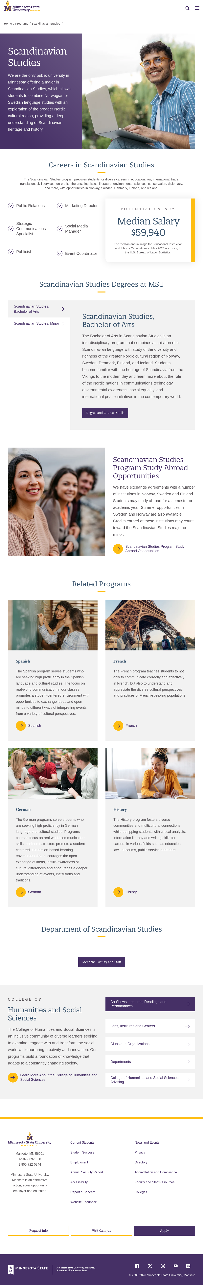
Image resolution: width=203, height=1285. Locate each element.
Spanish (34, 725)
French (131, 725)
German (34, 892)
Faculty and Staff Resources (155, 1182)
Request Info (38, 1230)
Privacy (140, 1152)
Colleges (141, 1192)
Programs (21, 23)
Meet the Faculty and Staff (101, 962)
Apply (164, 1230)
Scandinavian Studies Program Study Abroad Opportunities (154, 549)
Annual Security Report (86, 1172)
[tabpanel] (132, 365)
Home (8, 23)
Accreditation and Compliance (156, 1172)
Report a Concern (82, 1192)
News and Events (147, 1142)
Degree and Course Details (105, 413)
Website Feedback (83, 1202)
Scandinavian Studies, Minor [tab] (36, 323)
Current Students (82, 1142)
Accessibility (79, 1182)
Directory (141, 1162)
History (131, 892)
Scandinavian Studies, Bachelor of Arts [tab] (31, 309)
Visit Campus (101, 1230)
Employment (79, 1162)
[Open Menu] (197, 8)
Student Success (82, 1152)
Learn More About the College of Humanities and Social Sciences (58, 1077)
